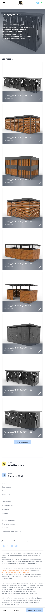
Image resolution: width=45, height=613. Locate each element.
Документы (6, 541)
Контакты (5, 528)
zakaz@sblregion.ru (17, 465)
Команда (5, 513)
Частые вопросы (8, 520)
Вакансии (5, 509)
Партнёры (6, 495)
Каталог (16, 610)
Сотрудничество (8, 524)
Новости (5, 491)
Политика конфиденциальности (26, 541)
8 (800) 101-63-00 (15, 476)
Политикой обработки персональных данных (15, 570)
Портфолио (6, 487)
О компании (6, 502)
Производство (7, 505)
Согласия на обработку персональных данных (15, 572)
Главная (4, 610)
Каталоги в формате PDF (11, 532)
